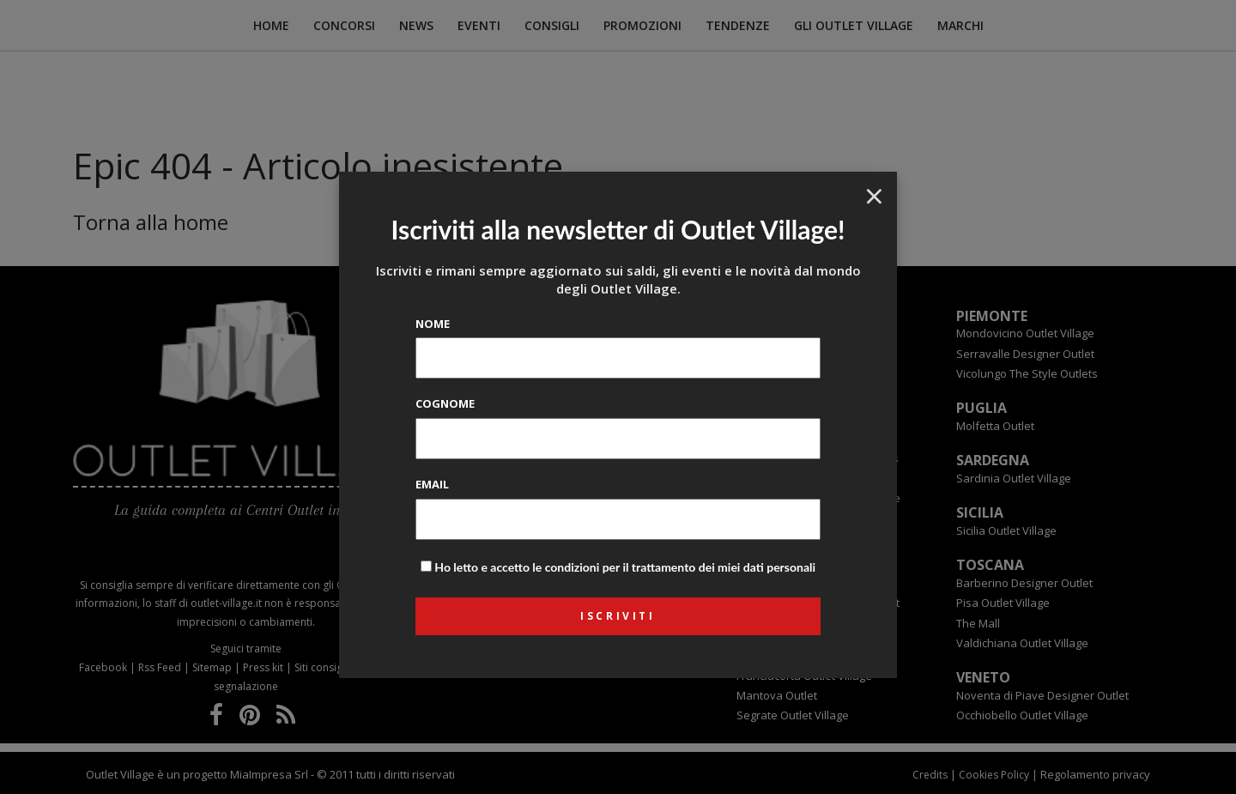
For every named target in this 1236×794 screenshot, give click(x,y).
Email (432, 484)
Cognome (445, 403)
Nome (432, 323)
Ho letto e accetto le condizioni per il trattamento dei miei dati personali (624, 567)
